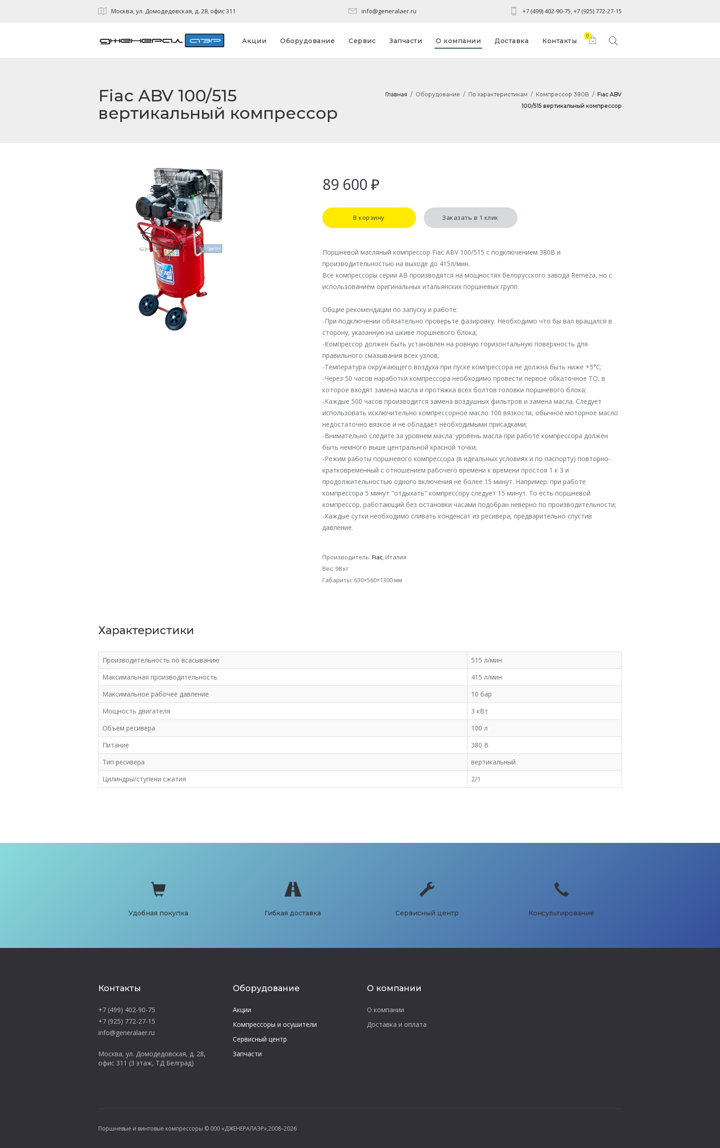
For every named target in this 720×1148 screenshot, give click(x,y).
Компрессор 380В (562, 94)
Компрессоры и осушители (275, 1024)
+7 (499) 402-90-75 (547, 11)
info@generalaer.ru (388, 11)
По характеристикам (498, 94)
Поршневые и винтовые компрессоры (150, 1128)
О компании (385, 1009)
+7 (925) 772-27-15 (598, 11)
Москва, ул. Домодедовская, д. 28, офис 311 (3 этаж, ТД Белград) (152, 1058)
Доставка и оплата (397, 1024)
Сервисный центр (260, 1039)
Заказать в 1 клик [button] (470, 217)
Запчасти (247, 1053)
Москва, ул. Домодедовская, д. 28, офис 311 (173, 11)
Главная (396, 94)
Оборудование (438, 94)
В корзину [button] (369, 217)
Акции (242, 1009)
